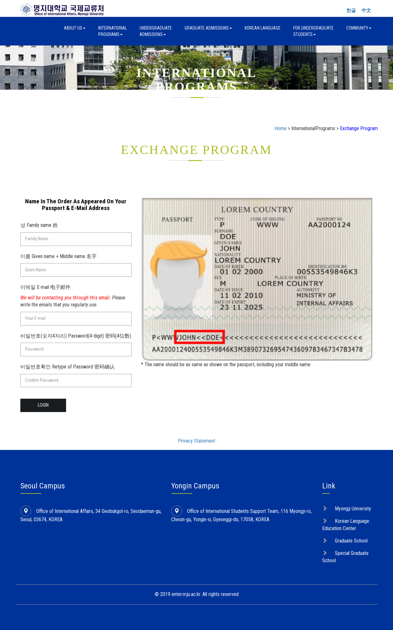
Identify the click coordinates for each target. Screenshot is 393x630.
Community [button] (358, 28)
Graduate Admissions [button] (208, 28)
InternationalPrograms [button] (112, 31)
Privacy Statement (196, 441)
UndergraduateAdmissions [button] (155, 31)
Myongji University (353, 509)
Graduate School (351, 541)
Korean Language (263, 28)
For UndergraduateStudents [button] (313, 31)
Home (280, 128)
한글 (351, 10)
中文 (366, 10)
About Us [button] (74, 28)
